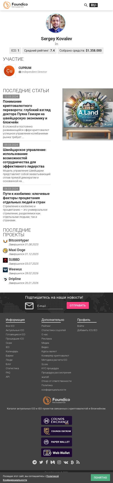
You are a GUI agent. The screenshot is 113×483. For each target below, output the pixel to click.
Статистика (12, 368)
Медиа (45, 342)
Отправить (78, 305)
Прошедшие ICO (15, 338)
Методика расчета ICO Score (54, 360)
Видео (45, 347)
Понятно (100, 477)
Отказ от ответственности (56, 381)
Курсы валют (49, 351)
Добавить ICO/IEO (87, 330)
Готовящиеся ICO (15, 334)
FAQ (8, 372)
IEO (7, 347)
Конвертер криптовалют (55, 355)
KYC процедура (50, 368)
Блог (8, 364)
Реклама (47, 338)
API (7, 376)
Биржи (9, 355)
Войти (80, 326)
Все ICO (10, 326)
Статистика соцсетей (54, 330)
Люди (9, 359)
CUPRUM (25, 68)
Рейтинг (46, 326)
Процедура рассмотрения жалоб (56, 373)
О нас (45, 334)
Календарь (12, 351)
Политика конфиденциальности (54, 385)
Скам (9, 342)
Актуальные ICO (15, 330)
